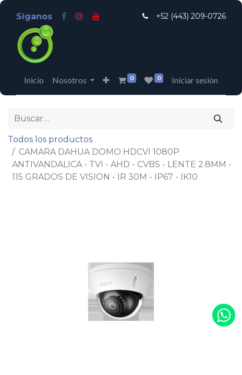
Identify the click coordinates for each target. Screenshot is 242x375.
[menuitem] (34, 80)
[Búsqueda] (218, 118)
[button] (106, 80)
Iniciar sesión (195, 80)
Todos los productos (50, 139)
